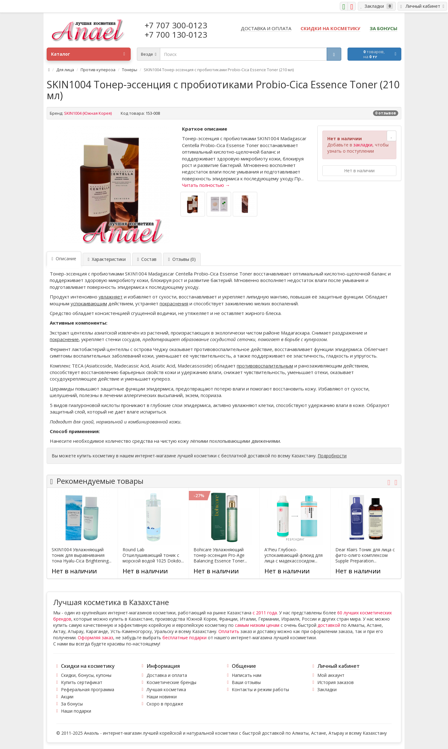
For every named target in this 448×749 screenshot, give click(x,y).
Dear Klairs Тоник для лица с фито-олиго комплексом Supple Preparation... (365, 555)
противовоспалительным (265, 366)
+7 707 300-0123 (176, 25)
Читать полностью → (206, 185)
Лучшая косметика (166, 689)
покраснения (174, 303)
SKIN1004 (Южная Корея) (88, 113)
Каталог (88, 54)
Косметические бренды (171, 682)
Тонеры (129, 69)
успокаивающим (89, 303)
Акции (67, 697)
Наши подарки (76, 711)
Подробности (332, 456)
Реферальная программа (87, 689)
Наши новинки (162, 697)
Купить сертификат (81, 682)
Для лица (65, 69)
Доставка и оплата (167, 675)
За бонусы (72, 704)
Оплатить (228, 631)
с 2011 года (265, 613)
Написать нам (246, 675)
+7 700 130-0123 (176, 34)
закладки (362, 145)
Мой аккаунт (330, 675)
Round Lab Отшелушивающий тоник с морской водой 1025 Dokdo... (153, 555)
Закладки (327, 689)
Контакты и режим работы (260, 689)
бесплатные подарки (184, 637)
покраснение (64, 339)
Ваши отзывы (246, 682)
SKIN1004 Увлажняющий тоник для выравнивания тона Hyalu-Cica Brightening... (81, 555)
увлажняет (111, 297)
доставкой (329, 625)
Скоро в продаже (165, 704)
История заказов (335, 682)
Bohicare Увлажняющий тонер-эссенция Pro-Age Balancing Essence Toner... (220, 555)
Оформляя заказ (95, 637)
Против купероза (98, 69)
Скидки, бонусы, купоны (86, 675)
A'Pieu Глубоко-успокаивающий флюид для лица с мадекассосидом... (293, 555)
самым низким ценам (257, 625)
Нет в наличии (359, 170)
